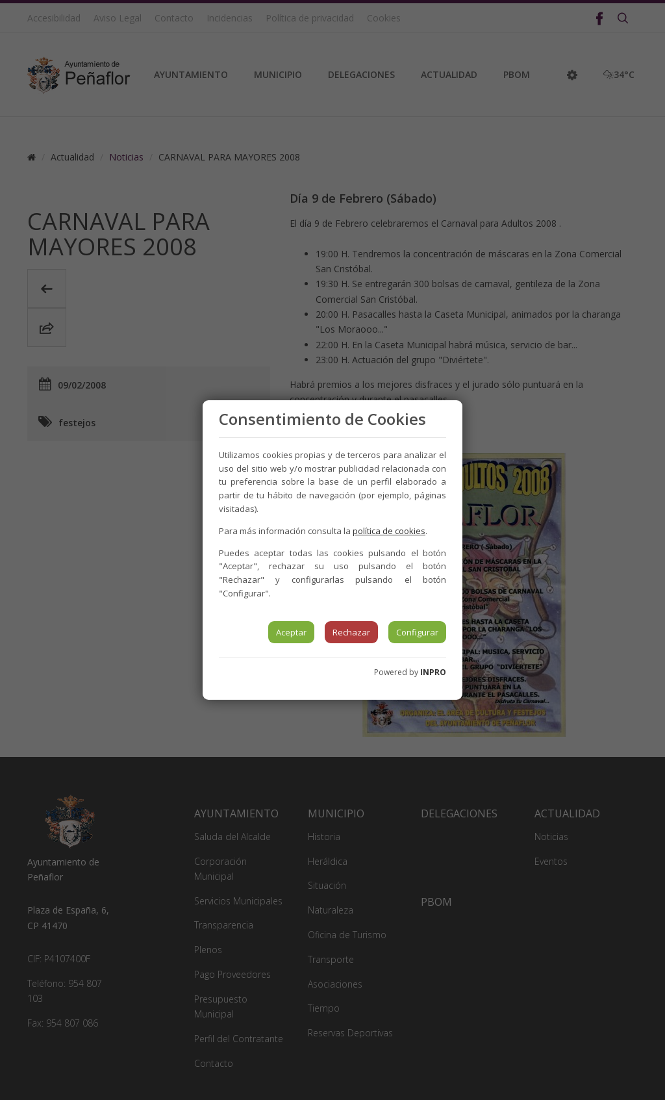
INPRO (433, 672)
